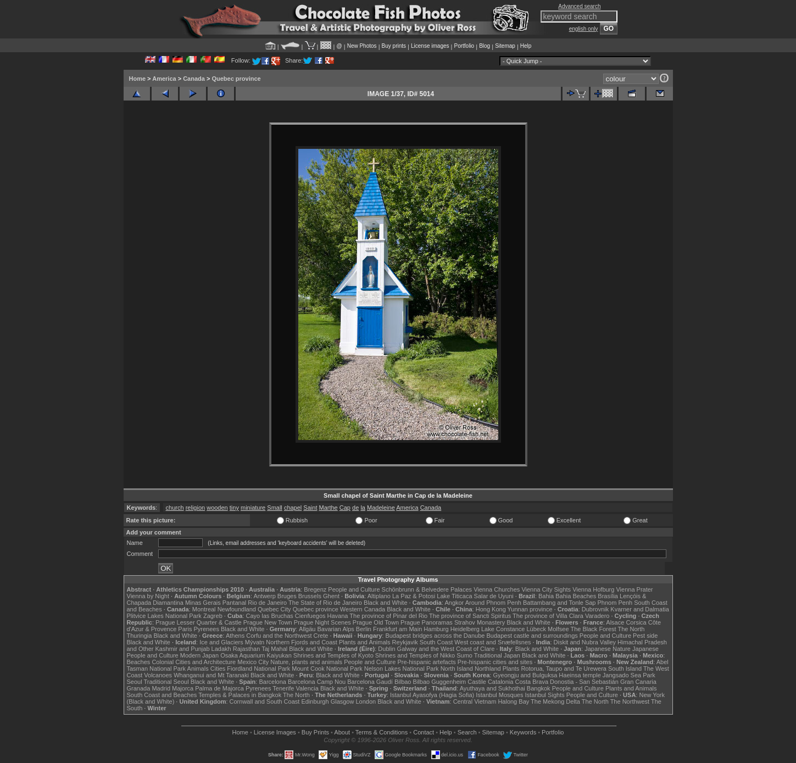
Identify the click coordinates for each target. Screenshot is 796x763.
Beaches (139, 662)
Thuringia (139, 635)
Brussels (309, 596)
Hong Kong (491, 609)
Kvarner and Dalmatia (639, 609)
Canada (194, 78)
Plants (511, 668)
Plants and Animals (365, 642)
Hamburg (436, 629)
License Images (275, 732)
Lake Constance (503, 629)
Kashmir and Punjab (182, 648)
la (362, 507)
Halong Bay (513, 701)
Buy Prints (315, 732)
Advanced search (579, 6)
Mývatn (254, 642)
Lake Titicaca (454, 596)
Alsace (615, 622)
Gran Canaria (638, 681)
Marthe (328, 507)
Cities (218, 668)
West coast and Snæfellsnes (492, 642)
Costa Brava (531, 681)
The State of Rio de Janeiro (325, 602)
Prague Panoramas (426, 622)
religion (195, 507)
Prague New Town (267, 622)
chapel (293, 507)
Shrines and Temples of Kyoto (333, 655)
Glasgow (342, 701)
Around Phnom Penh (493, 602)
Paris (185, 629)
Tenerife (283, 688)
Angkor (454, 602)
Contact (423, 732)
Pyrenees (206, 629)
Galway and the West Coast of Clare (446, 648)
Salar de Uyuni (494, 596)
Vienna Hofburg (593, 589)
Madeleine (381, 507)
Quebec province (235, 78)
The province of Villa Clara (548, 615)
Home (137, 78)
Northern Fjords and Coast (301, 642)
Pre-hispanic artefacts (426, 662)
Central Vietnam (475, 701)
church (175, 507)
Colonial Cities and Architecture (194, 662)
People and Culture (354, 589)
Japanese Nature (608, 648)
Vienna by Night (148, 596)
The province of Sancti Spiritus (470, 615)
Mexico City (253, 662)
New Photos (362, 46)
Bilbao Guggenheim (439, 681)
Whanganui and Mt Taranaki (211, 675)
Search (467, 732)
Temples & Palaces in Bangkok (239, 695)
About (342, 732)
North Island (457, 668)
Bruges (287, 596)
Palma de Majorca (219, 688)
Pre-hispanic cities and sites (495, 662)
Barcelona (272, 681)
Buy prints (394, 46)
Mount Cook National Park (327, 668)
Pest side (645, 635)
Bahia (546, 596)
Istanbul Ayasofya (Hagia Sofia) (432, 695)
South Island (625, 668)
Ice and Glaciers (221, 642)
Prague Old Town (376, 622)
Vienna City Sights (546, 589)
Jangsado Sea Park (629, 675)
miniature (253, 507)
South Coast (436, 642)
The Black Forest (593, 629)
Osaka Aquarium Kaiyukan (256, 655)
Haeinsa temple (579, 675)
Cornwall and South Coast (265, 701)
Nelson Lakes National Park (401, 668)
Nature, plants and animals (306, 662)
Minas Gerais (203, 602)
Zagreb (212, 615)
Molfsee (558, 629)
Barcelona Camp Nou (317, 681)
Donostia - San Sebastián (584, 681)
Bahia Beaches (575, 596)
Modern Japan (199, 655)
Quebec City (274, 609)
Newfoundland (237, 609)
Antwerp (264, 596)
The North (630, 629)
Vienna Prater (634, 589)
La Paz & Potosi (413, 596)
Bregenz (315, 589)
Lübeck (535, 629)
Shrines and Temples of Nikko (415, 655)
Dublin (386, 648)
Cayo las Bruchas (269, 615)
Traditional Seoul (166, 681)
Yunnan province (530, 609)
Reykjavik (405, 642)
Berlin (363, 629)
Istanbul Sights (545, 695)
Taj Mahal (274, 648)
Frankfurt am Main (397, 629)
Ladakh (221, 648)
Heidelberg (465, 629)
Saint (310, 507)
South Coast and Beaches (162, 695)
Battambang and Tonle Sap (559, 602)
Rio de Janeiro (267, 602)
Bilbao (402, 681)
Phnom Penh (615, 602)
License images (430, 46)
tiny (234, 507)
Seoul (134, 681)
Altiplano (379, 596)
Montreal (204, 609)
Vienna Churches (497, 589)
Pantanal (234, 602)
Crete (321, 635)
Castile (476, 681)
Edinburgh (315, 701)
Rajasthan (246, 648)
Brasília (608, 596)
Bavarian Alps (336, 629)
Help (526, 46)
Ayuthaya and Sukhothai (492, 688)
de (355, 507)
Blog (484, 46)
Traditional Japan (497, 655)
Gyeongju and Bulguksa (525, 675)
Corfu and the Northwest (278, 635)
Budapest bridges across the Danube (435, 635)
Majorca (182, 688)
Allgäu (307, 629)
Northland (488, 668)
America (164, 78)
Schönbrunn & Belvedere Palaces (427, 589)
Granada (139, 688)
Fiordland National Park (258, 668)
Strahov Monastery (479, 622)
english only (583, 29)
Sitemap (505, 46)
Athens (235, 635)
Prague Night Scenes (322, 622)
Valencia (307, 688)
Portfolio (464, 46)
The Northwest (630, 701)
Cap (344, 507)
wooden (217, 507)
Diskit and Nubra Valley (585, 642)
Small (274, 507)
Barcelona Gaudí (370, 681)
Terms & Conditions (381, 732)
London (365, 701)
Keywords (523, 732)
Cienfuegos (310, 615)
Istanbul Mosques (499, 695)
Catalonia (500, 681)
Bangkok (538, 688)
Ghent (331, 596)
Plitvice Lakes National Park (164, 615)
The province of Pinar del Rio (388, 615)
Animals (198, 668)
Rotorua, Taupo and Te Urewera (563, 668)
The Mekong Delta (555, 701)
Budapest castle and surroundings (531, 635)
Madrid (161, 688)
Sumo (464, 655)
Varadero (597, 615)
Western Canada (362, 609)
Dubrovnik (595, 609)
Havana (337, 615)
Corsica (636, 622)
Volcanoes (158, 675)
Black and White (385, 602)
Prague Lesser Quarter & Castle (198, 622)
